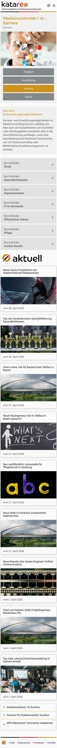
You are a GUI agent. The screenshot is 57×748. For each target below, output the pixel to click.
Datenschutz (23, 743)
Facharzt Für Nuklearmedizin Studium (26, 715)
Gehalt (28, 96)
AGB (11, 743)
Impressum (38, 743)
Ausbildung (28, 80)
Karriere (28, 88)
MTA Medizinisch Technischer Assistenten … (28, 724)
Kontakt (51, 743)
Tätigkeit (29, 71)
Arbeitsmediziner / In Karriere (21, 707)
